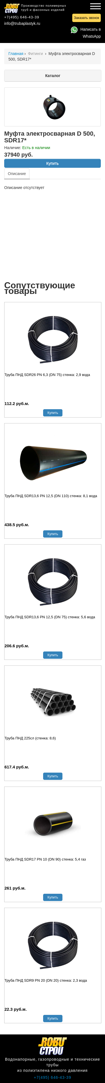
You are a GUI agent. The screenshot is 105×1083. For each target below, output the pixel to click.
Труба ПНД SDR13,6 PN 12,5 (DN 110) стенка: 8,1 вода (50, 496)
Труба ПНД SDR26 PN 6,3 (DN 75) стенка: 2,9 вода (47, 375)
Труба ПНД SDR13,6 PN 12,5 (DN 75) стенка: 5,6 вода (49, 617)
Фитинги (36, 53)
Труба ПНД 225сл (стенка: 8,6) (30, 738)
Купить (52, 163)
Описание (17, 173)
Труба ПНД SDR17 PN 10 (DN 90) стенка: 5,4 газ (45, 859)
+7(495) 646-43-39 (21, 17)
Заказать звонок (86, 18)
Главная (15, 53)
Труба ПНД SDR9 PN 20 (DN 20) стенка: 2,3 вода (45, 980)
